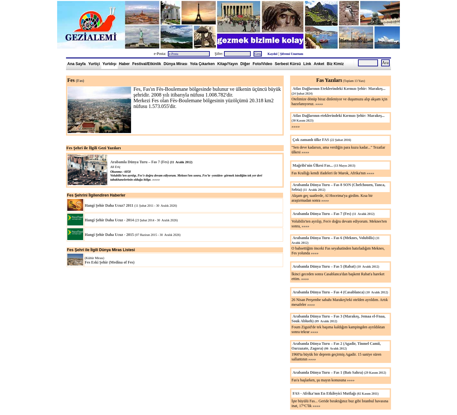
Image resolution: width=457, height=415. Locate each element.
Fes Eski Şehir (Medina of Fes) (110, 262)
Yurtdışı (109, 64)
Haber (124, 64)
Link (307, 64)
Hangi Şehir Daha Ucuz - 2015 (109, 234)
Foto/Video (262, 64)
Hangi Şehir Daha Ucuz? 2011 (109, 205)
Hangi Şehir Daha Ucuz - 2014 (109, 220)
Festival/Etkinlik (146, 64)
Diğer (245, 64)
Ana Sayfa (76, 64)
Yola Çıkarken (202, 64)
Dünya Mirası (175, 64)
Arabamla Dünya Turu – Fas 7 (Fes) (139, 162)
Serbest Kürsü (288, 64)
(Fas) (80, 80)
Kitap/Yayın (227, 64)
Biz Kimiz (335, 64)
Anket (319, 64)
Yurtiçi (94, 64)
